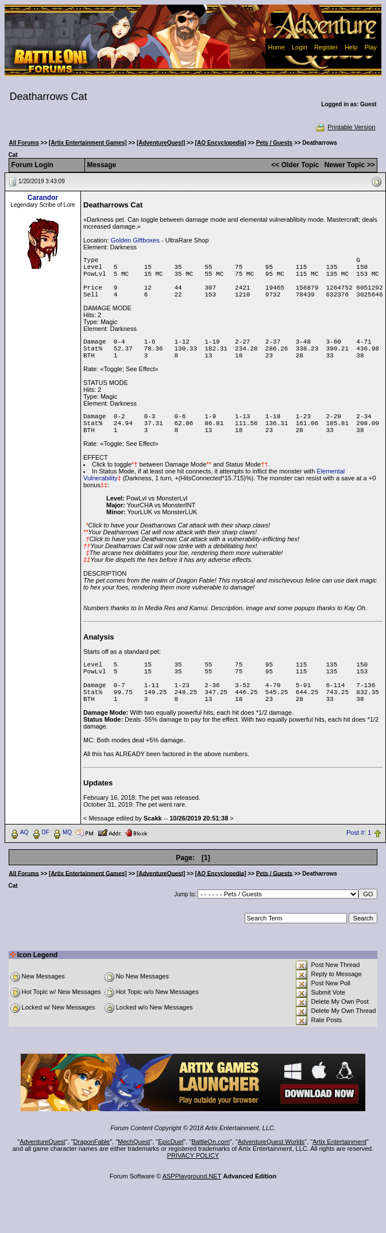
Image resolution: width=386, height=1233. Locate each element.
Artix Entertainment (339, 1141)
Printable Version (345, 127)
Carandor (43, 198)
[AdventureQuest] (161, 143)
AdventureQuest (42, 1141)
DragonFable (92, 1141)
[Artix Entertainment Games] (88, 143)
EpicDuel (170, 1141)
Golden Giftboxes (135, 240)
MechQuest (134, 1141)
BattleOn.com (210, 1141)
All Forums (24, 143)
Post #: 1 (358, 832)
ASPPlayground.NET (192, 1176)
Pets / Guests (274, 143)
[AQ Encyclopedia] (220, 143)
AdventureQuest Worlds (271, 1141)
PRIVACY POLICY (193, 1155)
